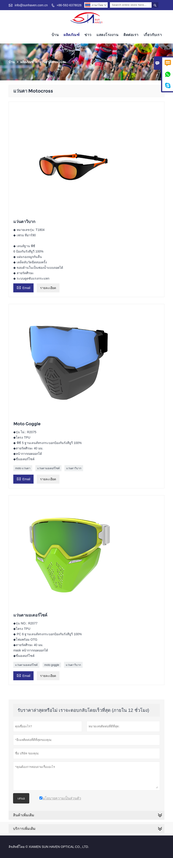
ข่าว (87, 35)
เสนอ (21, 798)
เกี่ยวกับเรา (153, 35)
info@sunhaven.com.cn (31, 5)
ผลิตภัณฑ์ (72, 35)
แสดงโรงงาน (107, 35)
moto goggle (51, 665)
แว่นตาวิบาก (73, 468)
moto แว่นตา (22, 468)
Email (23, 287)
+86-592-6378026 (69, 5)
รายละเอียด (48, 288)
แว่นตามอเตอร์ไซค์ (48, 468)
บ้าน (55, 35)
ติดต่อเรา (131, 35)
